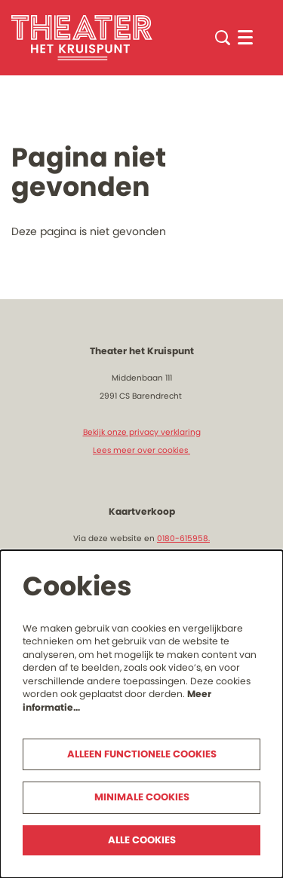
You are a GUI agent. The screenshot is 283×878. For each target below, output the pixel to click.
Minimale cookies (141, 797)
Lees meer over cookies (141, 450)
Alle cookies (142, 840)
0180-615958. (183, 538)
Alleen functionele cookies (142, 754)
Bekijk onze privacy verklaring (142, 432)
